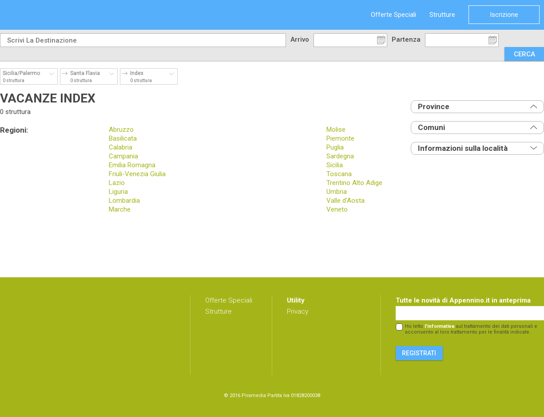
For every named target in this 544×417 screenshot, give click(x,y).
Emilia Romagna (132, 165)
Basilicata (123, 138)
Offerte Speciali (393, 15)
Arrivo (299, 39)
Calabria (120, 147)
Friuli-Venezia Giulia (137, 174)
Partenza (406, 39)
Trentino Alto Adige (354, 183)
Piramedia (254, 395)
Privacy (297, 311)
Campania (123, 156)
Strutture (442, 15)
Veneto (337, 209)
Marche (120, 209)
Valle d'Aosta (345, 201)
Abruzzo (121, 130)
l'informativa (439, 326)
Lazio (117, 183)
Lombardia (124, 201)
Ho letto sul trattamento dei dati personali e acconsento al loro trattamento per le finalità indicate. (471, 329)
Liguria (118, 192)
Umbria (336, 192)
